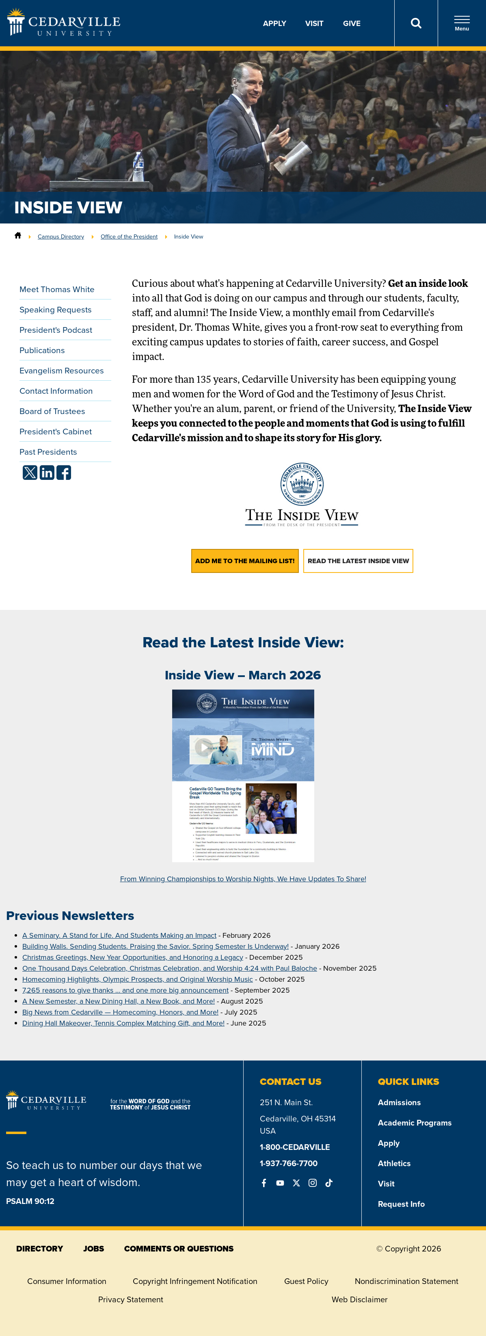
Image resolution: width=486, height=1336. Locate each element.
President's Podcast (55, 329)
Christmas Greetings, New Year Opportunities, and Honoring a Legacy (132, 957)
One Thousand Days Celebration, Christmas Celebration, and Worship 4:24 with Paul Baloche (169, 968)
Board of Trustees (52, 411)
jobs (93, 1249)
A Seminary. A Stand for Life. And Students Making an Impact (119, 935)
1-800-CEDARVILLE (295, 1147)
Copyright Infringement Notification (195, 1281)
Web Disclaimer (360, 1299)
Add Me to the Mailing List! (244, 561)
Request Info (401, 1204)
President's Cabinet (55, 431)
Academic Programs (415, 1122)
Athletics (394, 1163)
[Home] (18, 236)
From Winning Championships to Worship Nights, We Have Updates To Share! (243, 879)
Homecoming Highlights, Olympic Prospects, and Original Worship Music (137, 979)
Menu (462, 23)
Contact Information (56, 390)
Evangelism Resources (61, 370)
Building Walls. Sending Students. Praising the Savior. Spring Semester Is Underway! (155, 946)
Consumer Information (66, 1281)
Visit (314, 23)
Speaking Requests (55, 309)
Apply (274, 23)
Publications (42, 350)
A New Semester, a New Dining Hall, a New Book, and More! (118, 1001)
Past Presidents (48, 451)
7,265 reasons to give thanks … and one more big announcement (125, 990)
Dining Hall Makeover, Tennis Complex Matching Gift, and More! (123, 1023)
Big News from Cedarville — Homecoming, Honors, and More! (120, 1012)
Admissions (399, 1102)
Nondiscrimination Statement (406, 1281)
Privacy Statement (130, 1299)
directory (39, 1249)
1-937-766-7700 (289, 1163)
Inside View (188, 236)
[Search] (416, 23)
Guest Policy (306, 1281)
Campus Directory (61, 236)
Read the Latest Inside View (358, 561)
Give (352, 23)
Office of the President (129, 236)
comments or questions (178, 1249)
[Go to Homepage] (63, 33)
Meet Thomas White (57, 289)
